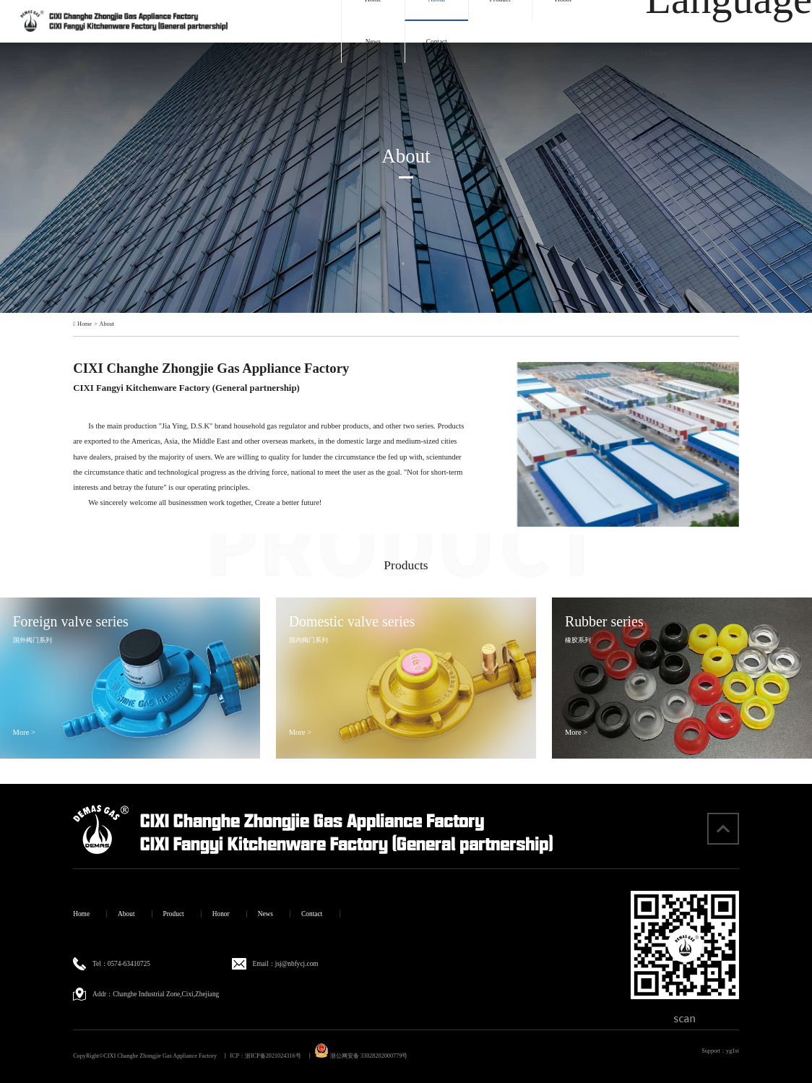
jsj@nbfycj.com (297, 963)
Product (173, 914)
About (107, 324)
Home (84, 324)
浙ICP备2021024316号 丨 (279, 1056)
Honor (221, 914)
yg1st (732, 1051)
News (373, 42)
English (655, 95)
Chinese (656, 53)
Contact (436, 42)
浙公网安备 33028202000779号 (360, 1056)
